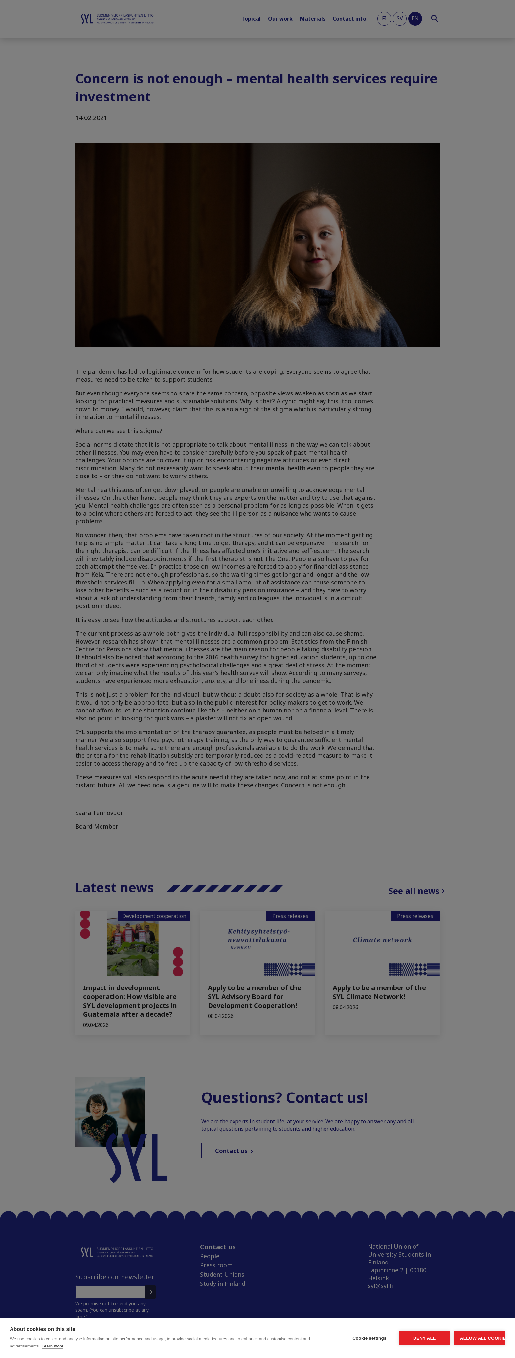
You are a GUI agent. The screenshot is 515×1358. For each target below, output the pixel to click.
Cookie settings (308, 1338)
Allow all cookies (467, 1338)
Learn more (122, 1346)
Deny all (387, 1338)
